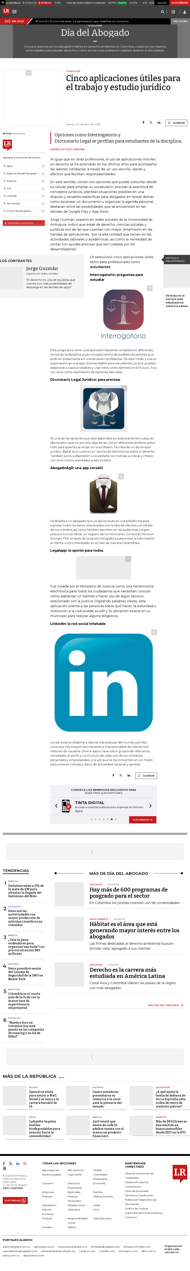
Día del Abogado (95, 32)
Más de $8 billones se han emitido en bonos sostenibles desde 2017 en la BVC (171, 1126)
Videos (72, 1226)
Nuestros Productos (137, 1181)
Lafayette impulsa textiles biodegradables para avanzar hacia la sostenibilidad (44, 1128)
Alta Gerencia (76, 1169)
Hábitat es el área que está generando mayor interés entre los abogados (134, 930)
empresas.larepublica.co (72, 1245)
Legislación (163, 1086)
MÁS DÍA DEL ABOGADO (163, 1004)
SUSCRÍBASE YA (143, 819)
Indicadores (49, 1204)
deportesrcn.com (33, 1254)
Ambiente (161, 1116)
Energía (12, 881)
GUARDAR (176, 122)
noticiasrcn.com (128, 1250)
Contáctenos (133, 1185)
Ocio (96, 1208)
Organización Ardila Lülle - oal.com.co (173, 1248)
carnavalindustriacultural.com (58, 1250)
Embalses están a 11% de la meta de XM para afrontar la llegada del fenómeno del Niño (26, 891)
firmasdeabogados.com (105, 1245)
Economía (99, 1182)
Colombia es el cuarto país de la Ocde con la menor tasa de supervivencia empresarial (24, 1000)
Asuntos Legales (51, 1173)
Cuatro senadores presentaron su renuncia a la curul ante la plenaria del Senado (107, 1098)
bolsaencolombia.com (137, 1245)
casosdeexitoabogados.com (20, 1250)
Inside (96, 1204)
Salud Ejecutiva (102, 1217)
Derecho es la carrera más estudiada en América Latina (177, 301)
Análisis (97, 1169)
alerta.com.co (11, 1254)
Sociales (47, 1226)
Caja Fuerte (75, 1173)
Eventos (98, 1191)
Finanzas (47, 1195)
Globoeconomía (103, 1195)
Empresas (48, 1191)
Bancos (12, 935)
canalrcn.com (87, 1250)
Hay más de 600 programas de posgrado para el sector (129, 892)
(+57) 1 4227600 (13, 1186)
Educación (14, 906)
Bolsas (33, 1086)
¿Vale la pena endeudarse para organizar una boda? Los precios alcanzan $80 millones (26, 946)
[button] (55, 806)
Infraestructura (76, 1204)
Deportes (14, 1017)
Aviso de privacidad (136, 1189)
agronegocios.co (44, 1245)
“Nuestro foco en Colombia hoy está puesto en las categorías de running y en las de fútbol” (26, 1029)
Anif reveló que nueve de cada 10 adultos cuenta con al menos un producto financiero (108, 1128)
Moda (32, 1116)
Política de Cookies (136, 1207)
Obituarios (74, 1208)
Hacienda (13, 963)
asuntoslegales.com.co (16, 1245)
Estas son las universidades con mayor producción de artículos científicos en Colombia (25, 917)
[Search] (162, 12)
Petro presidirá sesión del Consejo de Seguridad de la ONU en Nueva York (25, 973)
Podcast (47, 1217)
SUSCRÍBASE (180, 2)
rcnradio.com (107, 1250)
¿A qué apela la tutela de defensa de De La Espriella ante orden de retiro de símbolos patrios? (171, 1098)
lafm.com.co (148, 1250)
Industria (14, 989)
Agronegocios (50, 1169)
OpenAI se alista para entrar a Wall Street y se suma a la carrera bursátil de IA (44, 1098)
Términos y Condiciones (139, 1194)
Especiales (74, 1191)
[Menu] (15, 11)
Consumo (48, 1182)
